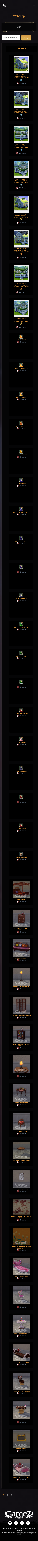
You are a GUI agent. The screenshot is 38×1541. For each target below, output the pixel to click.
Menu (19, 27)
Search (26, 38)
